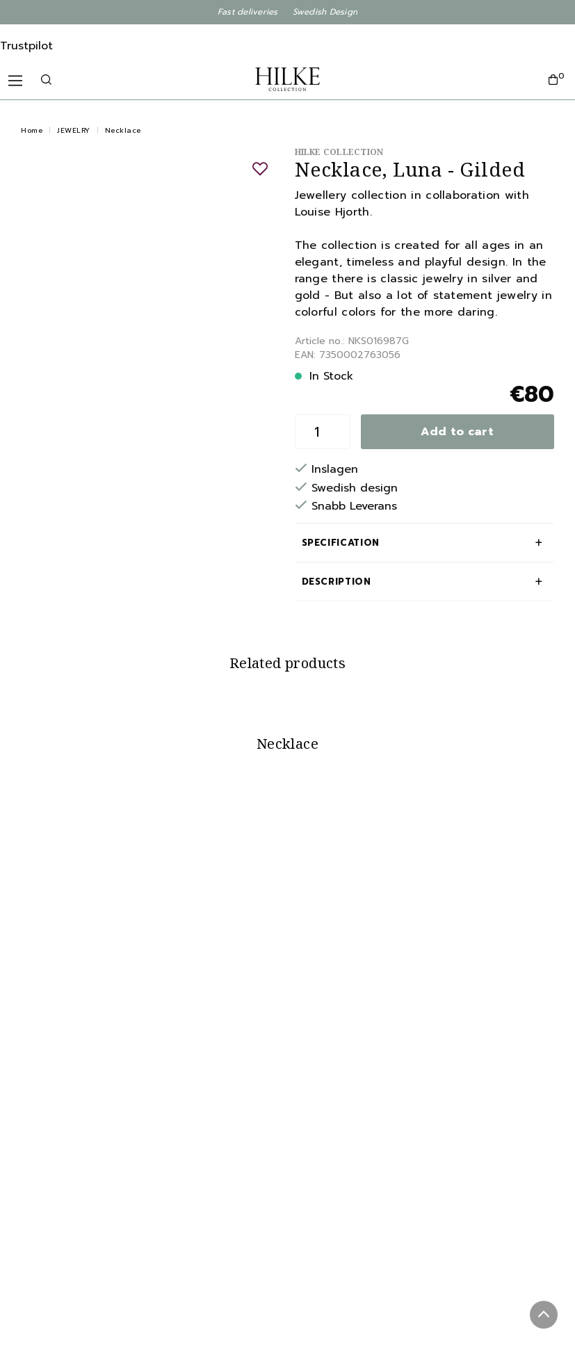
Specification (341, 542)
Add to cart (457, 431)
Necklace (123, 130)
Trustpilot (26, 46)
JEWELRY (73, 130)
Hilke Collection (339, 152)
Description (336, 581)
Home (31, 130)
